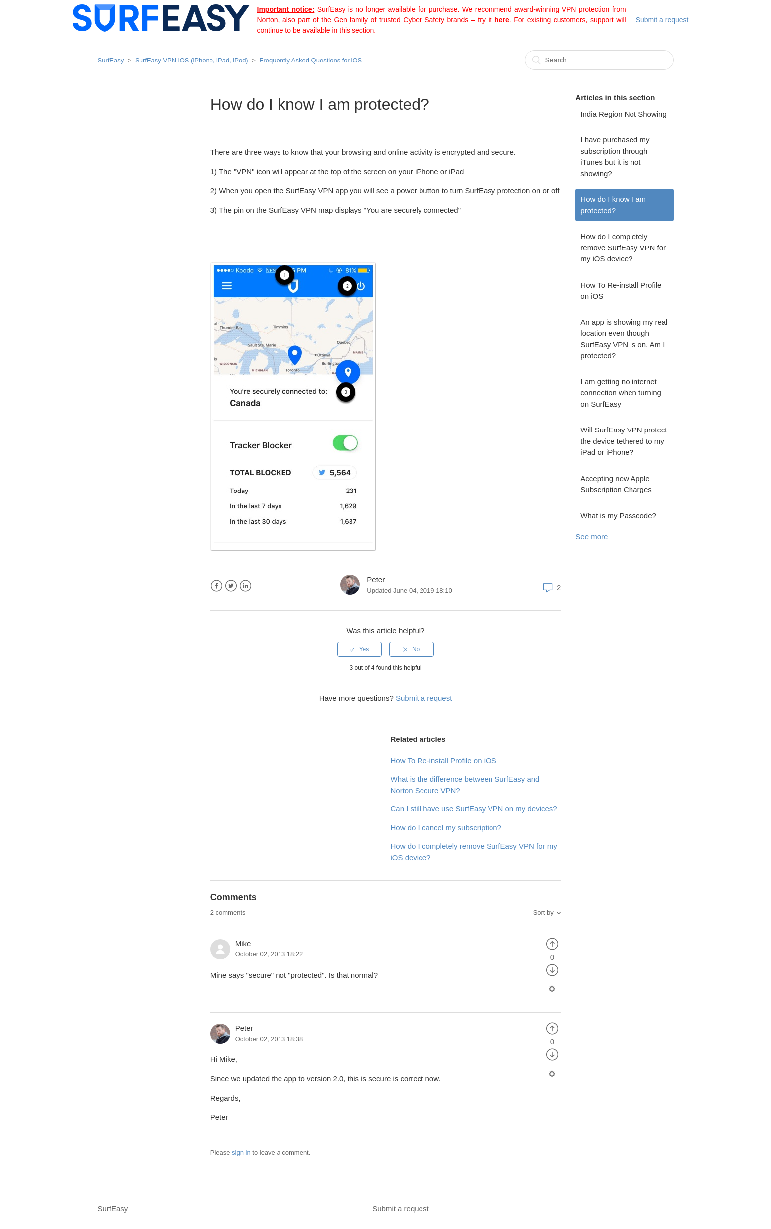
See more (591, 536)
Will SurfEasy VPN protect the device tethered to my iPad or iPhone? (623, 441)
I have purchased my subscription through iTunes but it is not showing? (614, 156)
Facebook (216, 586)
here (501, 20)
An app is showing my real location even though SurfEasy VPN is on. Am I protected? (623, 339)
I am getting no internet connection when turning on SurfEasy (620, 392)
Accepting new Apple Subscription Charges (615, 484)
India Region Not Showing (623, 114)
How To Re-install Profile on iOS (620, 291)
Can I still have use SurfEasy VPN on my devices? (474, 808)
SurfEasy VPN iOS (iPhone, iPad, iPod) (191, 60)
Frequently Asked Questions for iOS (311, 60)
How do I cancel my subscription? (446, 827)
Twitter (231, 586)
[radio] (359, 649)
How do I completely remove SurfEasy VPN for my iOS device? (623, 247)
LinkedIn (245, 586)
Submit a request (662, 20)
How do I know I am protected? (613, 205)
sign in (241, 1152)
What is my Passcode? (618, 515)
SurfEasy (111, 60)
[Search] (599, 60)
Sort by (543, 912)
